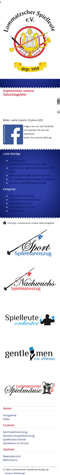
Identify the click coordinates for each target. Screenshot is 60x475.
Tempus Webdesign (15, 473)
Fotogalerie (9, 415)
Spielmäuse (16, 211)
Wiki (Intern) (10, 460)
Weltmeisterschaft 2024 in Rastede (29, 175)
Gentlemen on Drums (22, 207)
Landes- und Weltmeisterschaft (27, 183)
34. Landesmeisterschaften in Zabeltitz (32, 179)
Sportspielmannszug (21, 196)
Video (6, 419)
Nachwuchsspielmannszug (25, 199)
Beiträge (12, 223)
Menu (30, 83)
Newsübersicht (12, 456)
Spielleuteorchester (21, 203)
